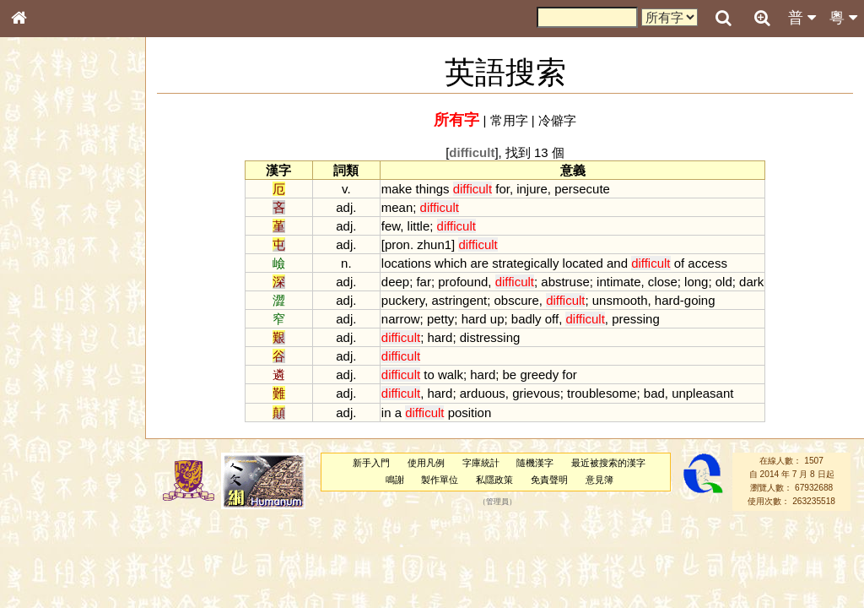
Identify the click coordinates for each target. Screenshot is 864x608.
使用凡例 (426, 463)
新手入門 (371, 463)
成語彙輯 (41, 550)
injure (532, 189)
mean (397, 207)
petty (440, 319)
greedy (539, 374)
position (470, 412)
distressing (490, 337)
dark (751, 281)
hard (667, 300)
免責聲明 (549, 480)
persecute (582, 189)
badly (526, 319)
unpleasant (702, 393)
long (696, 281)
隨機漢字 (535, 463)
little (419, 226)
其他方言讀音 (51, 474)
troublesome (601, 393)
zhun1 (434, 244)
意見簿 (599, 480)
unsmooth (620, 300)
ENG (74, 186)
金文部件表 (46, 272)
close (663, 281)
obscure (516, 300)
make (397, 189)
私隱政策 (494, 480)
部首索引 (41, 225)
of (679, 263)
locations (406, 263)
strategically (525, 263)
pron (397, 244)
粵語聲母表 (46, 346)
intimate (618, 281)
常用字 (509, 120)
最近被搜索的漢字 (608, 463)
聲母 (34, 444)
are (480, 263)
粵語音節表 (46, 331)
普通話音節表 (51, 459)
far (423, 281)
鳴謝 (395, 480)
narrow (400, 319)
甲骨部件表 (46, 256)
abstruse (565, 281)
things (433, 189)
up (497, 319)
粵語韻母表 (46, 362)
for (502, 189)
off (552, 319)
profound (463, 281)
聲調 (80, 444)
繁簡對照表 (46, 565)
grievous (536, 393)
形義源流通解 (51, 287)
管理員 (497, 501)
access (707, 263)
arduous (482, 393)
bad (654, 393)
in (386, 412)
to (429, 374)
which (451, 263)
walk (450, 374)
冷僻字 (557, 120)
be (510, 374)
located (583, 263)
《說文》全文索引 (61, 519)
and (617, 263)
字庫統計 (481, 463)
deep (395, 281)
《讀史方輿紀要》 (61, 534)
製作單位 (439, 480)
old (724, 281)
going (700, 300)
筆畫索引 (41, 241)
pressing (636, 319)
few (390, 226)
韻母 (57, 444)
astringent (459, 300)
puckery (402, 300)
